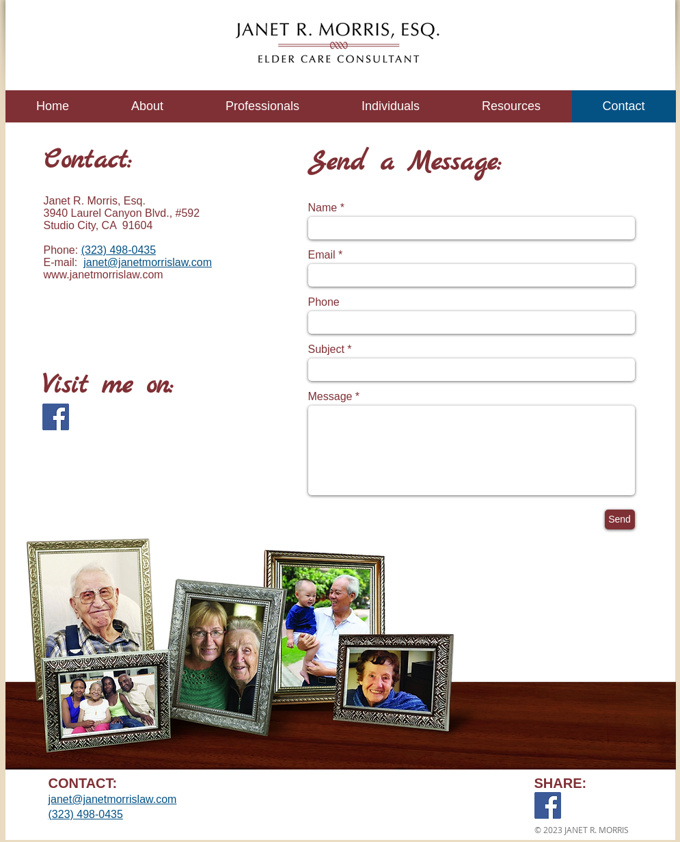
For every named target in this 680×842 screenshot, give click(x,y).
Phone (324, 302)
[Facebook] (55, 417)
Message (330, 396)
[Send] (620, 519)
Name (323, 207)
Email (322, 255)
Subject (326, 349)
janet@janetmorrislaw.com (147, 262)
